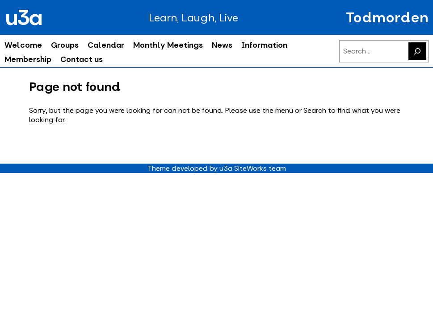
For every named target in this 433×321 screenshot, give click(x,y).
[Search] (417, 51)
